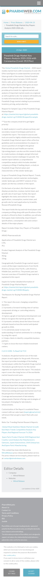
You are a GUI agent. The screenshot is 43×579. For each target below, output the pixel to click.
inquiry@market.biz (32, 412)
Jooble (4, 521)
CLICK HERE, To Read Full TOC (14, 351)
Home (6, 22)
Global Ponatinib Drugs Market (17, 68)
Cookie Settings (11, 572)
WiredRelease (7, 453)
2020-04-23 (30, 22)
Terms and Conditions (10, 513)
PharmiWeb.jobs (8, 505)
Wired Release (19, 481)
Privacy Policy (7, 516)
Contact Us (6, 510)
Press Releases (17, 22)
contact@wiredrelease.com (14, 458)
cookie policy (10, 555)
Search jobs (21, 41)
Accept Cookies (31, 572)
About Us (5, 507)
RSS (3, 518)
